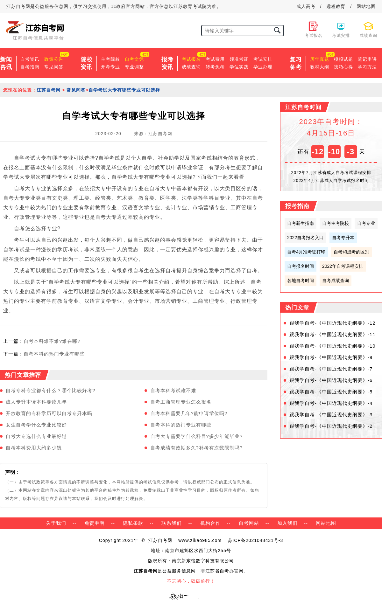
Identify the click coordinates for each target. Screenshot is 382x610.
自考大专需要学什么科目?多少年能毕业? (196, 436)
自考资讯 (29, 59)
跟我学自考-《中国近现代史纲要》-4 (330, 403)
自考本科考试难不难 (173, 390)
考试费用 (215, 59)
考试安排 (262, 59)
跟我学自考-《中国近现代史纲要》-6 (330, 380)
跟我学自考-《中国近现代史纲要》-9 (330, 357)
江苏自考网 (48, 90)
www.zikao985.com (200, 540)
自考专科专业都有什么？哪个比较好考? (50, 390)
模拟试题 (343, 59)
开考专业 (110, 66)
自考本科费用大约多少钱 (34, 447)
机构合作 (210, 523)
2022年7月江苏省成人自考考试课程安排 (331, 172)
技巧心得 (343, 66)
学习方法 (367, 66)
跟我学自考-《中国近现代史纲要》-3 (330, 414)
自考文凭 (134, 59)
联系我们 (171, 523)
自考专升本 (343, 237)
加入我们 (287, 523)
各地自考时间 (300, 280)
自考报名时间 (300, 266)
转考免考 (215, 66)
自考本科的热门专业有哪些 (54, 354)
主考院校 (110, 59)
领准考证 (239, 59)
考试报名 (191, 59)
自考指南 (29, 66)
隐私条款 (133, 523)
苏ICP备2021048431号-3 (255, 540)
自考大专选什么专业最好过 (36, 436)
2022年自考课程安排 (342, 266)
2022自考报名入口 (305, 237)
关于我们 (56, 523)
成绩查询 (191, 66)
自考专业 (366, 223)
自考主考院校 (335, 223)
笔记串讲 (367, 59)
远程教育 (335, 6)
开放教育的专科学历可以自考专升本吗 (49, 413)
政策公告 (53, 59)
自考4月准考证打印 (306, 251)
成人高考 (305, 6)
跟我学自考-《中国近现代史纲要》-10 (332, 346)
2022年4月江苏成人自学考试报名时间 (331, 180)
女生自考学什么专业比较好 (36, 424)
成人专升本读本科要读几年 (36, 402)
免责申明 (94, 523)
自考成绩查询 (335, 280)
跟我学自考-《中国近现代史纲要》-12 (332, 323)
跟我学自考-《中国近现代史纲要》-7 (330, 368)
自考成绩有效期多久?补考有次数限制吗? (196, 447)
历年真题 (319, 59)
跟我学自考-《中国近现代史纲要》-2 (330, 426)
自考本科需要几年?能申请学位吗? (189, 413)
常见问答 (53, 66)
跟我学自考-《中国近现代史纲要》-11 (332, 334)
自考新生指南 (300, 223)
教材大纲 (319, 66)
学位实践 (239, 66)
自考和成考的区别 (351, 251)
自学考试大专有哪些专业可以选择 (124, 90)
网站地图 (366, 6)
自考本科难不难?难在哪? (52, 341)
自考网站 (249, 523)
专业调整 (134, 66)
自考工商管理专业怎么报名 (180, 402)
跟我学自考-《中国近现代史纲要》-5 (330, 391)
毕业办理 (262, 66)
